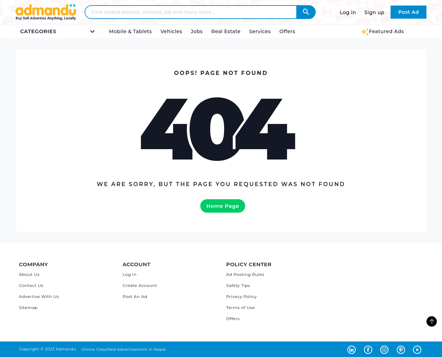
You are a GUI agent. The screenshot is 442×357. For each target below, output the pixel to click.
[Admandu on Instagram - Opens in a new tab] (385, 349)
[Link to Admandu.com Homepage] (46, 19)
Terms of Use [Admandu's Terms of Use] (240, 307)
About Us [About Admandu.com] (29, 274)
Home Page (222, 206)
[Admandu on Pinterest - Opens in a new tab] (402, 349)
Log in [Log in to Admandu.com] (348, 12)
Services (260, 31)
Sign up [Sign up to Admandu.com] (374, 12)
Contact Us (31, 285)
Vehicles (171, 31)
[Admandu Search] (306, 12)
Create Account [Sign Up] (140, 285)
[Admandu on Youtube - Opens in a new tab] (418, 349)
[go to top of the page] (431, 321)
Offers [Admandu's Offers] (233, 318)
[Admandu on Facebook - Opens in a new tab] (369, 349)
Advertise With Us (39, 296)
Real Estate (225, 31)
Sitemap (28, 307)
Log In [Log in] (130, 274)
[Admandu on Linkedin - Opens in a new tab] (352, 349)
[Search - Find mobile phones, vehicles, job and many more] (195, 12)
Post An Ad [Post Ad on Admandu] (135, 296)
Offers (287, 31)
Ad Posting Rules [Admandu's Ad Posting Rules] (245, 274)
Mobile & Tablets (130, 31)
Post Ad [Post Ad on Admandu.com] (408, 12)
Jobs (197, 31)
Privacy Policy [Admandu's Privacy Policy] (241, 296)
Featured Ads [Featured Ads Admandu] (382, 31)
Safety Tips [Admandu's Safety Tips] (238, 285)
